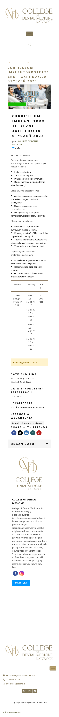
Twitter (20, 432)
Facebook (13, 432)
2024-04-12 (19, 62)
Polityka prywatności (12, 712)
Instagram (21, 573)
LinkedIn (26, 432)
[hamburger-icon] (29, 34)
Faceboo (15, 573)
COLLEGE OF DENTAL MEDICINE (26, 143)
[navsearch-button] (29, 44)
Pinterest (39, 432)
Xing (32, 432)
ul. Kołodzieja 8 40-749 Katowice (27, 407)
